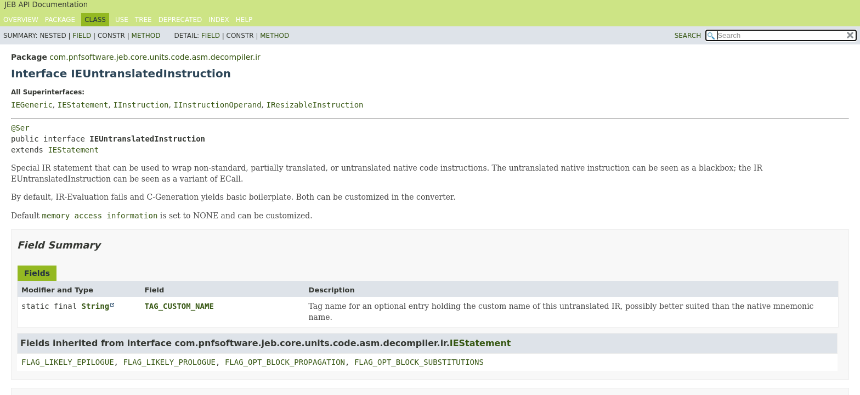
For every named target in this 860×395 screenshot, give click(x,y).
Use (121, 20)
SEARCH (688, 36)
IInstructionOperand (217, 104)
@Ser (20, 127)
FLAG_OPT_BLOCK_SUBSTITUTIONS (419, 362)
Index (218, 20)
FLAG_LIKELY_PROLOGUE (169, 362)
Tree (143, 20)
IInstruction (140, 104)
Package (60, 20)
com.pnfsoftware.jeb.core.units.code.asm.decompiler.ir (155, 57)
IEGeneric (32, 104)
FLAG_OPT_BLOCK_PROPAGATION (285, 362)
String (96, 306)
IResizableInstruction (315, 104)
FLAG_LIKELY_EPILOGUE (67, 362)
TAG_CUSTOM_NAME (178, 306)
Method (146, 36)
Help (244, 20)
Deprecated (180, 20)
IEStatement (83, 104)
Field (81, 36)
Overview (20, 20)
